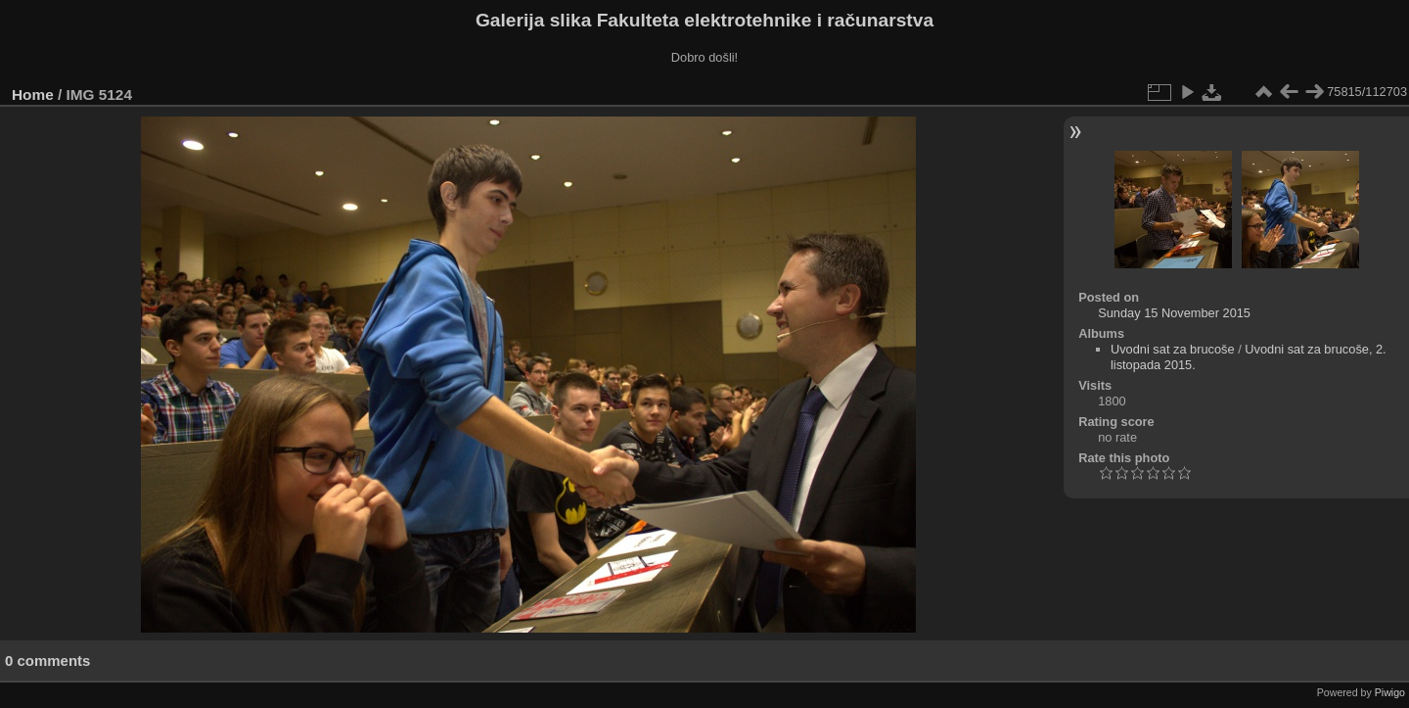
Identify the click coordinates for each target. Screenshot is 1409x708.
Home (33, 94)
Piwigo (1390, 692)
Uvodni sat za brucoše (1173, 349)
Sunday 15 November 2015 (1174, 313)
